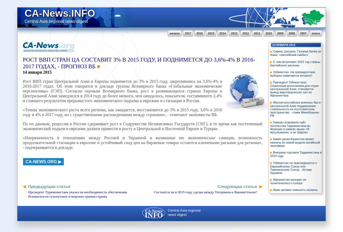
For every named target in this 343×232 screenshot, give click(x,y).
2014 (222, 33)
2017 (188, 33)
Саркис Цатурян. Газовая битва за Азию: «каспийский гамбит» (295, 53)
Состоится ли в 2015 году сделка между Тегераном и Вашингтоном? (205, 192)
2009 (280, 33)
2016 (199, 33)
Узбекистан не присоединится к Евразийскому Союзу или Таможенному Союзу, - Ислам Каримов (293, 167)
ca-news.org (41, 161)
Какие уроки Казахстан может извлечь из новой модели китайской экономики (295, 142)
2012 (246, 33)
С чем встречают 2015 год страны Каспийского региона (295, 63)
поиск (316, 33)
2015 (211, 33)
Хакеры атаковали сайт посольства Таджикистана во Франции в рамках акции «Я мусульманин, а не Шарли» (290, 127)
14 (273, 45)
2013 (234, 33)
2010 (269, 33)
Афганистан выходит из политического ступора (288, 181)
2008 (292, 33)
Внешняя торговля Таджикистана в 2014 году (296, 154)
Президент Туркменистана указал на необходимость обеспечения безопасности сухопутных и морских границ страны (77, 194)
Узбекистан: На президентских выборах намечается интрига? (292, 73)
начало (175, 33)
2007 (303, 33)
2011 (257, 33)
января (282, 45)
